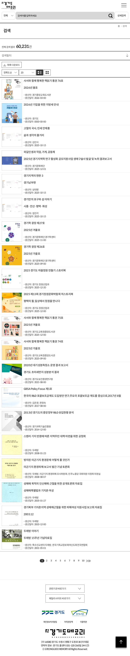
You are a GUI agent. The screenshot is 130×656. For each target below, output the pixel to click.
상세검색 (121, 15)
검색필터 (6, 55)
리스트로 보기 (39, 72)
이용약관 (83, 622)
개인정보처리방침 (50, 622)
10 (83, 560)
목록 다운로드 (12, 64)
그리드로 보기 (47, 72)
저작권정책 (68, 622)
